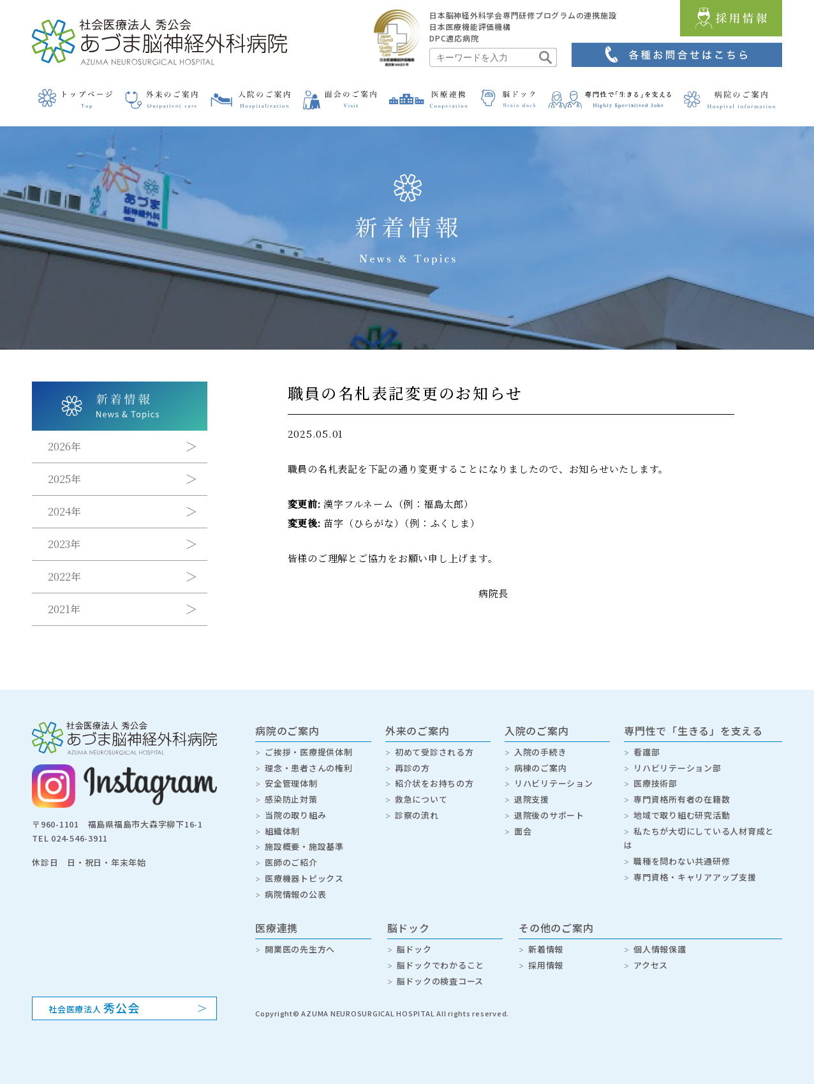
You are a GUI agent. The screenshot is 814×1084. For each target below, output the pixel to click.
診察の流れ (417, 815)
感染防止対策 (291, 799)
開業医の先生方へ (300, 949)
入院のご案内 (537, 730)
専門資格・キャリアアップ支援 (695, 877)
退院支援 (531, 799)
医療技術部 (655, 783)
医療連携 (276, 927)
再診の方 (412, 768)
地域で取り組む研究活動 (681, 815)
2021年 (64, 609)
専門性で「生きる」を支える (693, 730)
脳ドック (408, 927)
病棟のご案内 (540, 768)
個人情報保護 (659, 949)
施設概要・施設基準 (304, 846)
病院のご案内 (287, 730)
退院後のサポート (549, 815)
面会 (523, 831)
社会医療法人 (94, 1007)
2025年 (64, 478)
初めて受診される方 (434, 752)
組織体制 (282, 831)
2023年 (64, 544)
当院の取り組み (295, 815)
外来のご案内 (417, 730)
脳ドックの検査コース (440, 981)
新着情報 (545, 949)
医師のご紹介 (291, 862)
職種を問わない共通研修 (681, 861)
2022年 (64, 576)
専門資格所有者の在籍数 (681, 799)
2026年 (64, 446)
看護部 (646, 752)
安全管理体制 (291, 783)
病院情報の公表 (295, 894)
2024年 (64, 511)
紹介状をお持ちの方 (434, 783)
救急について (421, 799)
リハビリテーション (553, 783)
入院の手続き (540, 752)
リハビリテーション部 (677, 768)
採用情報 (545, 965)
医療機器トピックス (304, 878)
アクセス (650, 965)
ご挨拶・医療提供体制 (309, 752)
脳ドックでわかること (441, 965)
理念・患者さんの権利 (309, 768)
